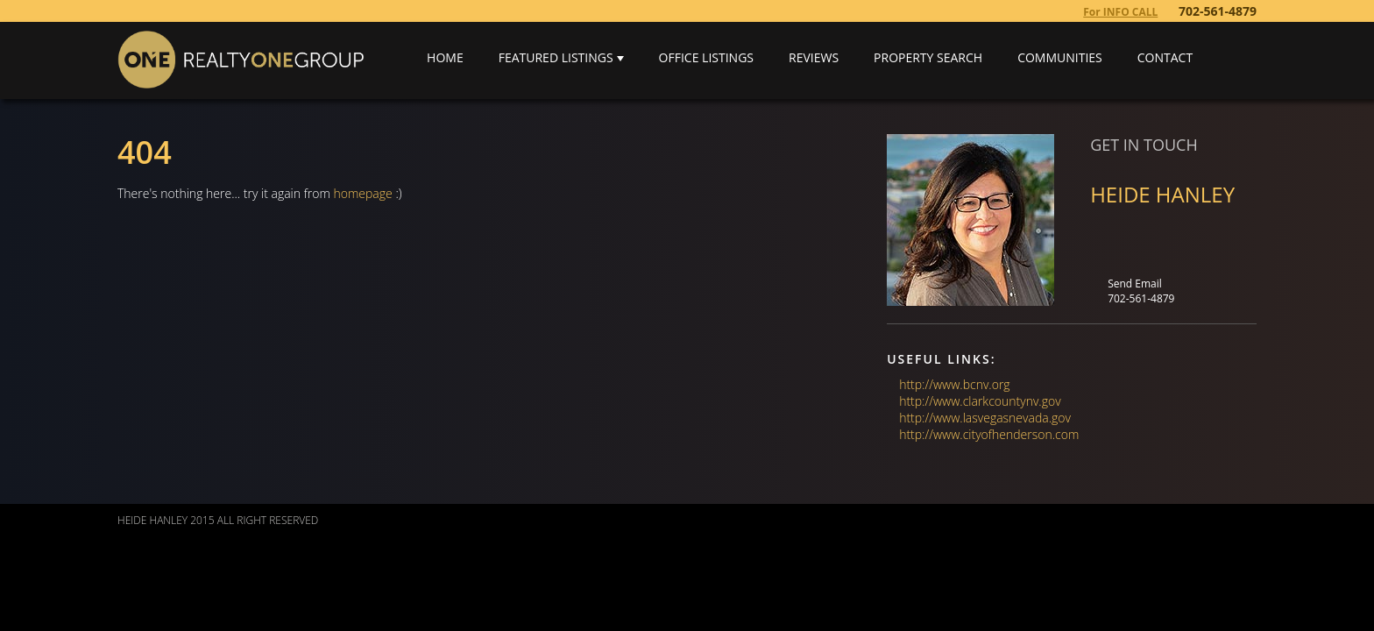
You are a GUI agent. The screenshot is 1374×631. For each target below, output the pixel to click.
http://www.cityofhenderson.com (989, 434)
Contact (1165, 57)
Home (445, 57)
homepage (363, 193)
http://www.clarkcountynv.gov (979, 401)
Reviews (814, 57)
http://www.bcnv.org (954, 384)
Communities (1059, 57)
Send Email (1135, 283)
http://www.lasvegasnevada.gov (985, 417)
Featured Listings (556, 57)
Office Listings (706, 57)
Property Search (928, 57)
